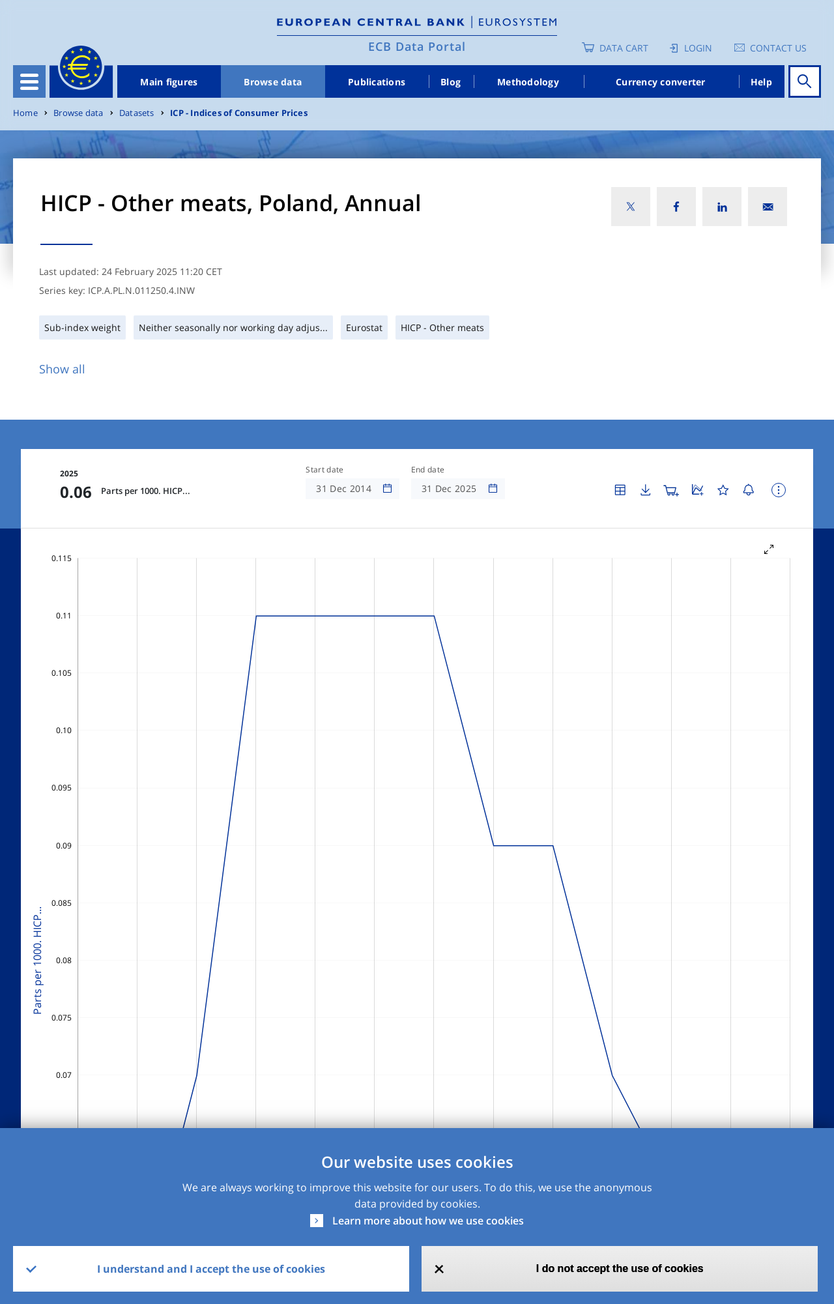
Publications (376, 82)
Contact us (778, 48)
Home (25, 113)
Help (761, 82)
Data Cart (623, 48)
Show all (62, 369)
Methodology (528, 82)
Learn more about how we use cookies (428, 1220)
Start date (324, 470)
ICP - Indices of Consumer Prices (239, 113)
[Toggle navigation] (29, 81)
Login (698, 48)
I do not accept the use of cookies (620, 1268)
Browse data (273, 82)
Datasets (136, 113)
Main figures (168, 82)
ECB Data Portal (417, 46)
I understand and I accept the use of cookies (211, 1269)
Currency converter (661, 82)
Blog (450, 82)
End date (428, 470)
